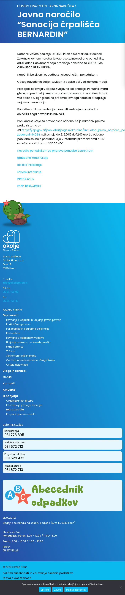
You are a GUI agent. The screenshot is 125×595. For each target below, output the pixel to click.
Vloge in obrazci (14, 371)
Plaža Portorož (14, 346)
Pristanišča (13, 333)
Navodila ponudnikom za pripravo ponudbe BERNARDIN (55, 151)
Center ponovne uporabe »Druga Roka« (30, 360)
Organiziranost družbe (19, 400)
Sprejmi (45, 589)
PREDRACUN (25, 179)
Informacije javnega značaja (24, 405)
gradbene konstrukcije (32, 158)
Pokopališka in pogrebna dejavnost (27, 329)
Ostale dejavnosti (17, 364)
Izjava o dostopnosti (17, 578)
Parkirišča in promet (18, 324)
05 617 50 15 (10, 301)
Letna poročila (15, 409)
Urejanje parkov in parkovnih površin (28, 342)
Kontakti (9, 383)
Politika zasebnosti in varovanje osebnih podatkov (38, 573)
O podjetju (10, 396)
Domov (23, 6)
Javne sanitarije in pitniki (21, 355)
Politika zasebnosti (76, 589)
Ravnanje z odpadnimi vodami (25, 338)
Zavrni (57, 589)
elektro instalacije (29, 165)
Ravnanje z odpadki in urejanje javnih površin (33, 320)
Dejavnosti (10, 315)
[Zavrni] (120, 587)
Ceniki (7, 377)
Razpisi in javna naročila (53, 6)
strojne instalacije (29, 172)
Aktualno (9, 390)
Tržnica (10, 351)
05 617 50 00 (10, 292)
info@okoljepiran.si (15, 282)
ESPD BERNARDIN (29, 186)
